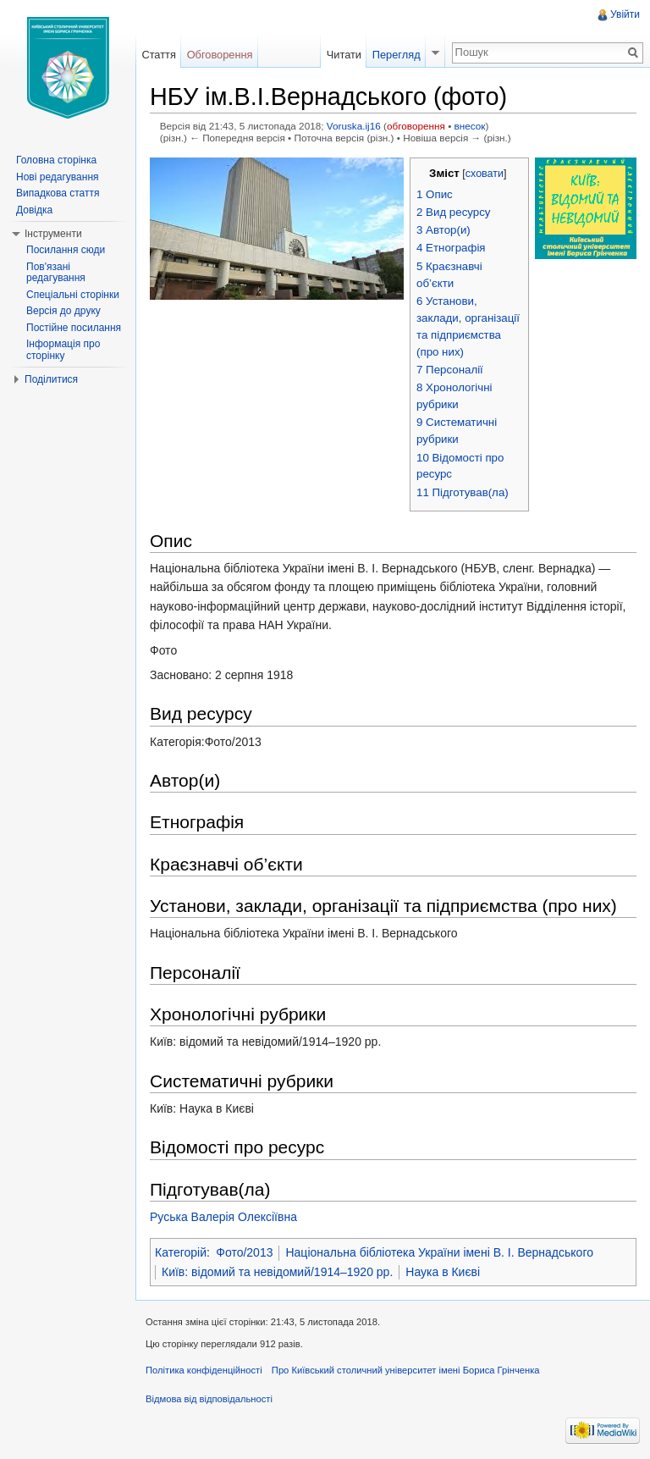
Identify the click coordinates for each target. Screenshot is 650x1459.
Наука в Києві (442, 1272)
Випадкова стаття (57, 193)
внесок (470, 125)
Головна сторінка (56, 160)
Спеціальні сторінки (72, 295)
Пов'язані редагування (55, 273)
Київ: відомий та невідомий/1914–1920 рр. (277, 1272)
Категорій (181, 1252)
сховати (484, 174)
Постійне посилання (73, 328)
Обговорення (220, 54)
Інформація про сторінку (63, 350)
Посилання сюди (65, 250)
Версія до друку (63, 311)
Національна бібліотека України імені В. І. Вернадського (439, 1252)
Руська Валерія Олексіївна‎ (223, 1217)
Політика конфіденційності (204, 1370)
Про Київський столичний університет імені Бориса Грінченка (406, 1370)
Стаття (158, 54)
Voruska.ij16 (354, 125)
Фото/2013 (244, 1252)
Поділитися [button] (51, 379)
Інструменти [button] (53, 234)
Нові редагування (57, 177)
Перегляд (396, 54)
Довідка (34, 210)
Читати (344, 54)
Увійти (625, 14)
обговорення (416, 125)
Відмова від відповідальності (209, 1399)
